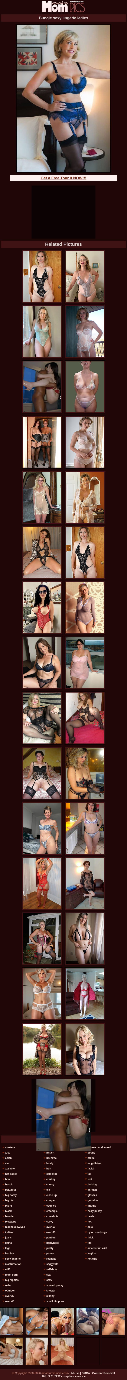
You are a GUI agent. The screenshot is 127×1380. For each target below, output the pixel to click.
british (50, 1152)
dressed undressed (99, 1147)
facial (91, 1168)
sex (48, 1274)
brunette (51, 1158)
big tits (9, 1200)
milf (7, 1269)
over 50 (50, 1226)
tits (89, 1242)
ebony (91, 1152)
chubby (51, 1179)
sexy (49, 1280)
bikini (8, 1205)
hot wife (92, 1258)
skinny (50, 1295)
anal (7, 1152)
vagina (92, 1253)
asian (8, 1158)
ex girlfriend (95, 1163)
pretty (49, 1248)
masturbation (13, 1264)
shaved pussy (54, 1285)
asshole (10, 1168)
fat (89, 1173)
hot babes (11, 1173)
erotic (91, 1158)
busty (49, 1163)
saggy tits (52, 1264)
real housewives (15, 1226)
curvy (49, 1221)
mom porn (11, 1274)
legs (7, 1248)
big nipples (12, 1280)
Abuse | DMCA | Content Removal (93, 1373)
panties (50, 1237)
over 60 (50, 1232)
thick (91, 1237)
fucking (92, 1184)
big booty (11, 1195)
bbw (7, 1179)
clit (48, 1189)
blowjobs (10, 1221)
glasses (92, 1195)
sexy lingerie (13, 1258)
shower (50, 1290)
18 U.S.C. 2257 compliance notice (63, 1376)
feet (90, 1179)
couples (51, 1205)
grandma (93, 1200)
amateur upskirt (97, 1248)
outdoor (10, 1290)
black (8, 1211)
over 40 (9, 1301)
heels (91, 1216)
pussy (50, 1253)
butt (48, 1168)
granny (92, 1205)
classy (50, 1184)
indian (9, 1232)
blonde (9, 1216)
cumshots (52, 1216)
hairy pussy (95, 1211)
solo (90, 1226)
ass (7, 1163)
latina (8, 1242)
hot (90, 1221)
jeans (8, 1237)
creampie (52, 1211)
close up (51, 1195)
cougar (50, 1200)
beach (9, 1184)
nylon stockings (97, 1232)
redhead (51, 1258)
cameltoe (52, 1173)
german (92, 1189)
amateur (10, 1147)
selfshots (52, 1269)
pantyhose (52, 1242)
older (8, 1285)
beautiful (10, 1189)
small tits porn (55, 1301)
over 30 (9, 1295)
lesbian (9, 1253)
